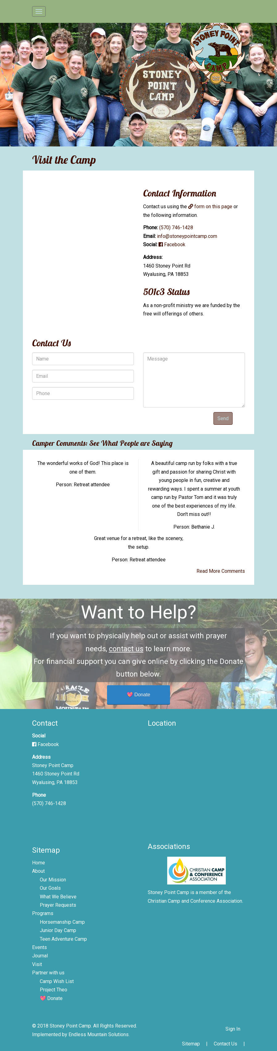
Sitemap (191, 1044)
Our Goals (50, 888)
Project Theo (53, 990)
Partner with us (48, 973)
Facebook (172, 244)
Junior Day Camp (58, 930)
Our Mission (53, 880)
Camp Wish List (57, 981)
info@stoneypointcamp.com (187, 236)
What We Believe (58, 897)
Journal (40, 956)
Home (38, 863)
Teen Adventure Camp (63, 939)
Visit (37, 964)
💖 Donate (138, 694)
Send (223, 418)
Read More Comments (220, 571)
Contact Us (225, 1044)
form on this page (210, 206)
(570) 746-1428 (176, 227)
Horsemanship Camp (62, 922)
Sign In (232, 1029)
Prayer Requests (58, 905)
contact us (126, 648)
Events (39, 947)
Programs (42, 913)
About (38, 871)
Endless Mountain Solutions (98, 1034)
